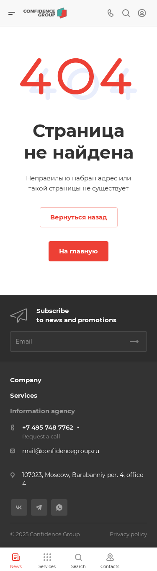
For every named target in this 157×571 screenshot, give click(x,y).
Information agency (42, 411)
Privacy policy (128, 534)
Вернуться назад (78, 217)
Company (25, 380)
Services (23, 395)
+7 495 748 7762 (47, 427)
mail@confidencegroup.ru (60, 451)
